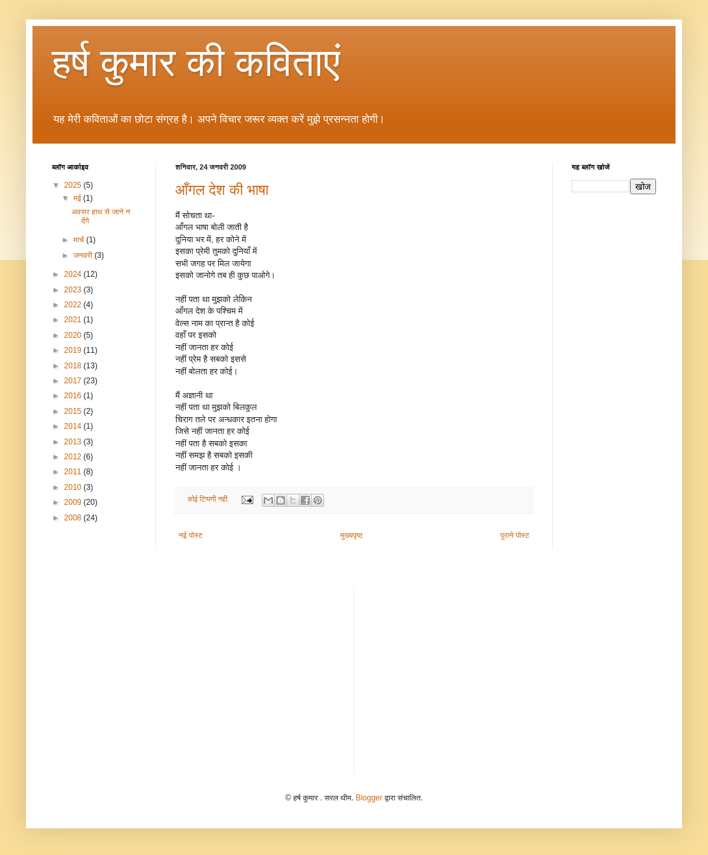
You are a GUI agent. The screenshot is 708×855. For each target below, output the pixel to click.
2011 (74, 471)
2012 (74, 456)
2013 (74, 441)
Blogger (368, 797)
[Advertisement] (252, 679)
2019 (74, 350)
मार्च (79, 239)
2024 (74, 274)
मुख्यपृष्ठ (351, 535)
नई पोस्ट (191, 535)
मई (78, 198)
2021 (74, 319)
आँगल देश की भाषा (222, 190)
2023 (74, 289)
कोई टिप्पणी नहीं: (209, 499)
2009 (74, 502)
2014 (74, 426)
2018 (74, 365)
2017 (74, 380)
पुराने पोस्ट (514, 535)
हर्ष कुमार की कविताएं (196, 62)
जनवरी (83, 255)
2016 (74, 395)
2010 (74, 487)
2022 (74, 304)
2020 (74, 335)
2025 (74, 185)
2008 (74, 517)
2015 (74, 411)
